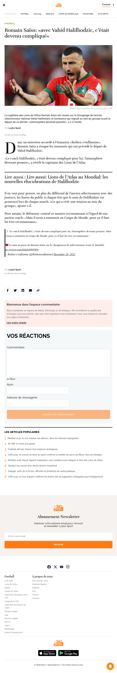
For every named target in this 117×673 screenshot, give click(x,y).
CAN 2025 (37, 14)
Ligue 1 (8, 625)
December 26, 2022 (64, 254)
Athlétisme (88, 14)
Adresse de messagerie (22, 397)
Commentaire (16, 347)
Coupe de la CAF (12, 601)
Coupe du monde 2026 (68, 14)
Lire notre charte (16, 322)
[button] (110, 666)
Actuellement (10, 14)
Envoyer (58, 544)
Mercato (50, 14)
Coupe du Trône (11, 591)
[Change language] (108, 5)
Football (25, 14)
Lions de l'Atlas (11, 584)
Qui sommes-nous (40, 581)
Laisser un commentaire (58, 414)
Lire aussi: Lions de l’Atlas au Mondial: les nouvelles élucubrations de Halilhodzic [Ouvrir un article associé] (56, 179)
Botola (7, 588)
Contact (35, 595)
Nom (10, 384)
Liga (6, 615)
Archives (35, 598)
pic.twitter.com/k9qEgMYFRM (21, 249)
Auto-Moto (103, 14)
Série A (8, 622)
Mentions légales (39, 584)
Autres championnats (14, 632)
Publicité (35, 588)
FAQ (34, 591)
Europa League (11, 611)
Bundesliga (9, 629)
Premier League (11, 618)
